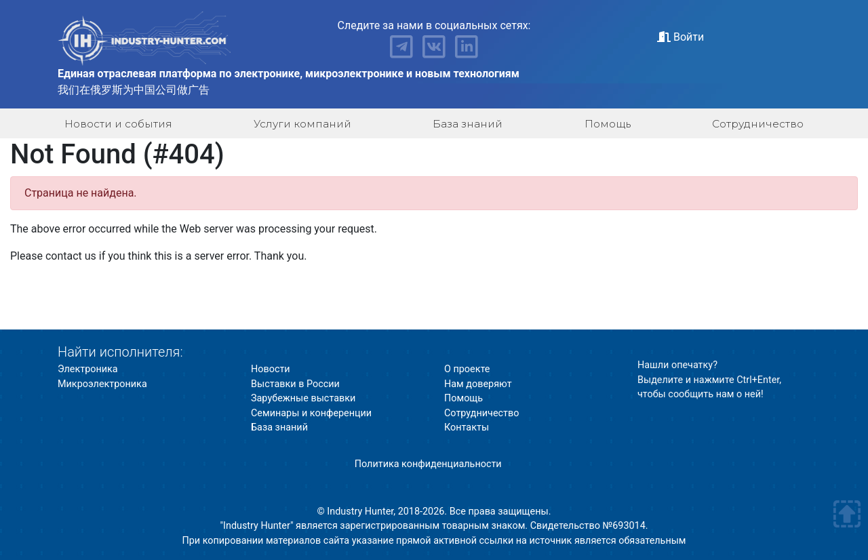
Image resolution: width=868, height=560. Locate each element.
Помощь (608, 123)
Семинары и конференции (311, 413)
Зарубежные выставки (303, 398)
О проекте (467, 369)
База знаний (467, 123)
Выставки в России (295, 384)
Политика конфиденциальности (428, 464)
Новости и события (118, 123)
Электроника (88, 369)
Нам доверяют (478, 384)
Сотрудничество (758, 123)
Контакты (466, 427)
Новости (270, 369)
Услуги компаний (302, 123)
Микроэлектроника (102, 384)
